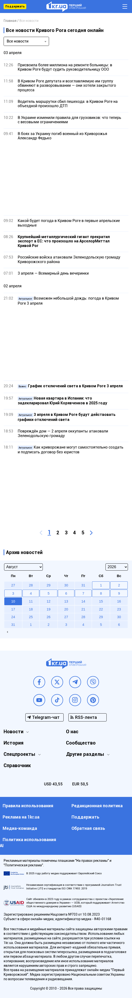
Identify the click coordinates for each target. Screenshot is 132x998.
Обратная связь (88, 828)
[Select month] (23, 567)
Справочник (17, 765)
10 (13, 601)
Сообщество (81, 743)
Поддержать (15, 6)
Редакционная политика (97, 805)
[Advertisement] (66, 177)
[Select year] (116, 567)
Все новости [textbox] (17, 41)
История (13, 743)
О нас (72, 731)
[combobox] (26, 41)
